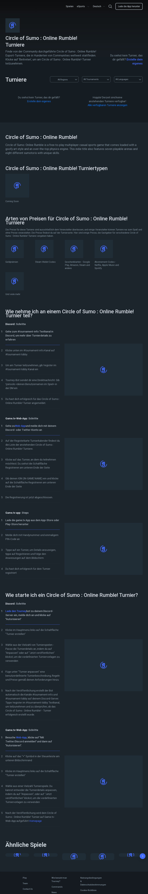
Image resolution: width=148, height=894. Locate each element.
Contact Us (28, 889)
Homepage (35, 820)
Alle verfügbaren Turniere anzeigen (107, 105)
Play (25, 878)
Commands (57, 887)
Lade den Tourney (15, 611)
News (54, 892)
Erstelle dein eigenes (39, 101)
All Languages (122, 79)
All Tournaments (91, 79)
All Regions (60, 79)
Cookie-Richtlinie (88, 890)
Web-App (20, 425)
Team (25, 883)
